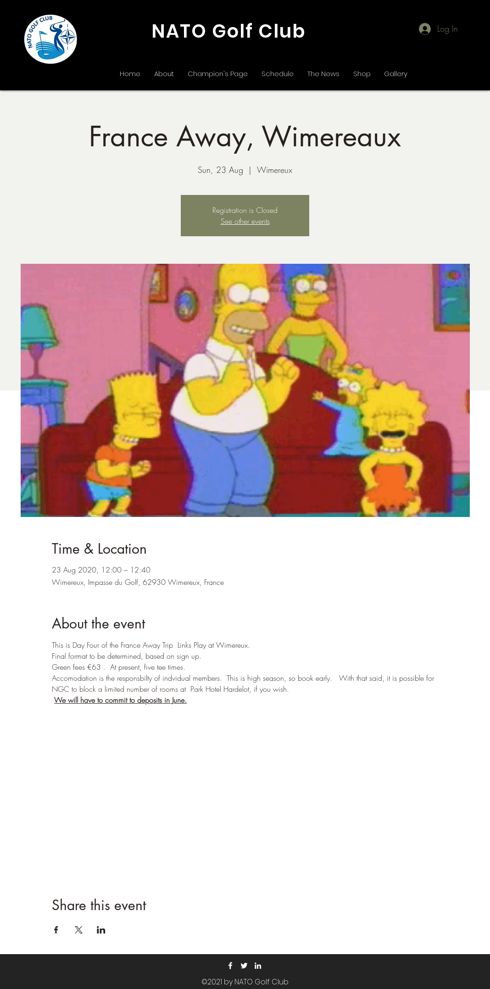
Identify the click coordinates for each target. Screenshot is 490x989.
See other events (245, 221)
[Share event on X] (78, 929)
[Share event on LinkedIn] (101, 929)
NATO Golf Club (228, 31)
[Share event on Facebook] (56, 929)
